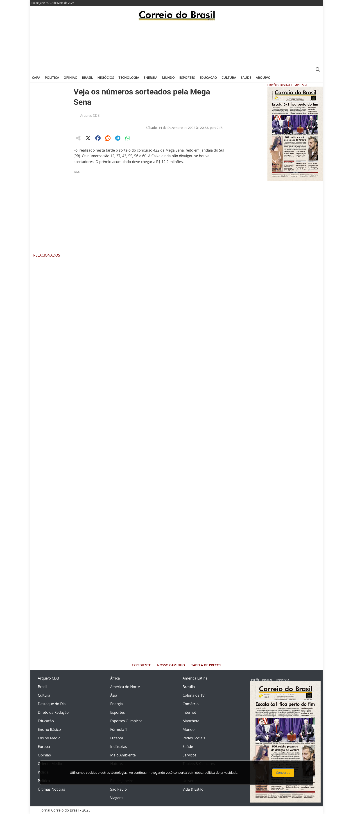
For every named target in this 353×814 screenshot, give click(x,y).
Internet (189, 712)
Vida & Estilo (193, 789)
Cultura (229, 77)
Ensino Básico (49, 729)
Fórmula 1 (118, 729)
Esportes (187, 77)
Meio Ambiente (123, 755)
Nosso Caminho (171, 665)
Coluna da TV (194, 695)
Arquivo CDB (90, 115)
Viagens (116, 797)
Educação (208, 77)
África (115, 678)
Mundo (168, 77)
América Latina (195, 678)
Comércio (191, 703)
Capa (36, 77)
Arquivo (263, 77)
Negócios (105, 77)
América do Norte (125, 686)
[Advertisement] (176, 46)
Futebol (116, 738)
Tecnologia (129, 77)
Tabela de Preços (206, 665)
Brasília (189, 686)
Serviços (189, 755)
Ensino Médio (49, 738)
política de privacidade (220, 772)
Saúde (246, 77)
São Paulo (118, 789)
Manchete (191, 720)
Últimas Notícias (51, 789)
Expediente (141, 665)
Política (52, 77)
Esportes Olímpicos (126, 720)
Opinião (70, 77)
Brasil (87, 77)
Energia (150, 77)
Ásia (113, 695)
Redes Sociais (194, 738)
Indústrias (118, 746)
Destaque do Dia (52, 703)
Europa (44, 746)
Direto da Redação (53, 712)
